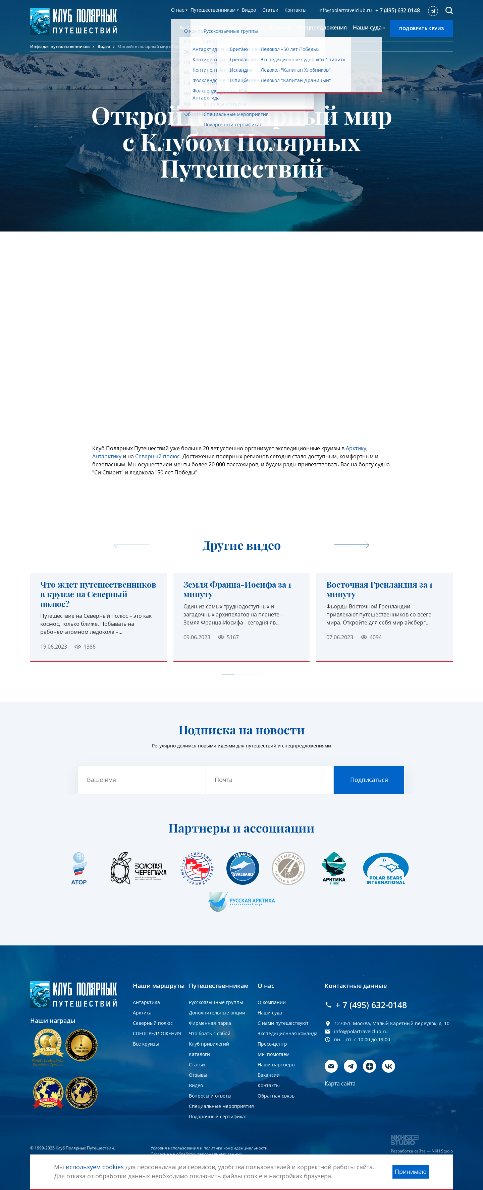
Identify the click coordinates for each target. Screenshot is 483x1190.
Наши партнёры (277, 1064)
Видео (249, 10)
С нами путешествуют (283, 1023)
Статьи (270, 10)
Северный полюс (157, 456)
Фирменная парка (210, 1023)
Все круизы (146, 1044)
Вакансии (269, 1075)
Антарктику (106, 456)
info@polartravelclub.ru (345, 10)
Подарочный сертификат (218, 1116)
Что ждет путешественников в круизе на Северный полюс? (98, 594)
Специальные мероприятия (221, 1106)
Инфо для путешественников (60, 46)
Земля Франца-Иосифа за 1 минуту (237, 589)
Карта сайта (340, 1083)
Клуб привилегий (209, 1044)
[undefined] (351, 545)
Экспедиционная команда (288, 1033)
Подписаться (369, 780)
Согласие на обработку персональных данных (196, 1154)
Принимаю (411, 1172)
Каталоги (199, 1054)
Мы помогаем (273, 1054)
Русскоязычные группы (216, 1002)
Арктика (142, 1012)
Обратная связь (276, 1096)
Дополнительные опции (217, 1012)
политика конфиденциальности (236, 1148)
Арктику (356, 448)
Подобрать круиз (421, 28)
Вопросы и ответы (210, 1096)
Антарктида (146, 1002)
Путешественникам (213, 10)
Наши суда (270, 1012)
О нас (177, 10)
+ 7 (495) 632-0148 (397, 10)
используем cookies (95, 1167)
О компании (272, 1002)
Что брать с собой (209, 1033)
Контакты (295, 10)
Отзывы (198, 1075)
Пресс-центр (272, 1044)
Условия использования (175, 1148)
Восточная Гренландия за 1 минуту (379, 589)
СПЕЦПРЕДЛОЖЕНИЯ (157, 1033)
